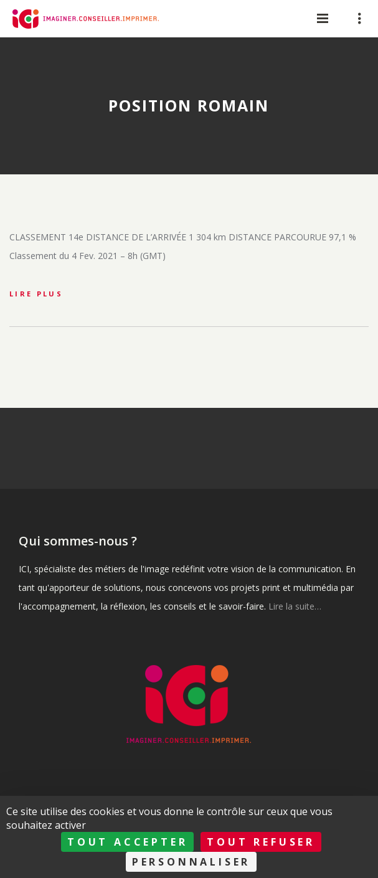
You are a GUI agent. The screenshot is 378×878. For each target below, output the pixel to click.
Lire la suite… (294, 606)
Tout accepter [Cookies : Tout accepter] (127, 842)
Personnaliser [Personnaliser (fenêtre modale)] (191, 862)
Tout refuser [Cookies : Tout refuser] (261, 842)
